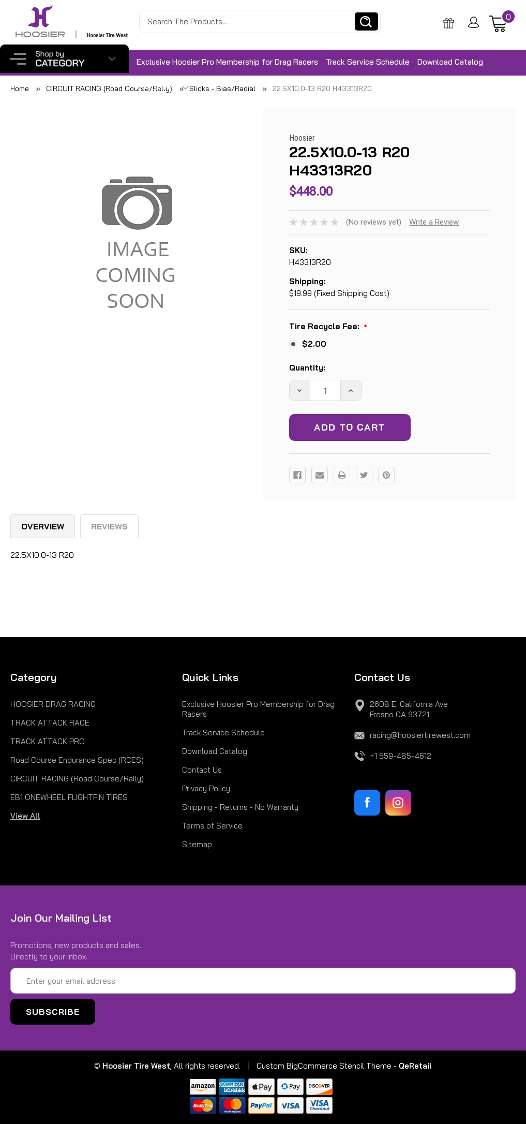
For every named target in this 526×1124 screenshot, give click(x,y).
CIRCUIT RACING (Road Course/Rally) (77, 778)
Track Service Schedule (368, 62)
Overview (42, 526)
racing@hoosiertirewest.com (420, 735)
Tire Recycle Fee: (328, 327)
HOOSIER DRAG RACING (53, 704)
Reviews (109, 526)
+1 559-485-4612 (400, 756)
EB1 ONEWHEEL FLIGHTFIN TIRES (69, 797)
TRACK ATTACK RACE (49, 723)
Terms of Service (212, 826)
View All (25, 816)
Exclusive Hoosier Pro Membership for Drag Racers (227, 62)
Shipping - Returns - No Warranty (240, 807)
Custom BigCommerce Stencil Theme (324, 1066)
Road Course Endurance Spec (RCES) (77, 760)
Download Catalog (450, 62)
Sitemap (197, 844)
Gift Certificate (450, 23)
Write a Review (434, 222)
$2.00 (314, 344)
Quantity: (307, 368)
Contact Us (163, 87)
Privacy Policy (206, 788)
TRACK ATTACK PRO (47, 741)
